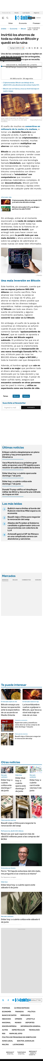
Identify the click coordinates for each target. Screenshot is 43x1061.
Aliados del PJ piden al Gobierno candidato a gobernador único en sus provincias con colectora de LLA (24, 527)
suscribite (32, 17)
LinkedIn (19, 1000)
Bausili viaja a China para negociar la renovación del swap (24, 518)
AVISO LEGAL (7, 1041)
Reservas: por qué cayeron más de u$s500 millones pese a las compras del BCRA (20, 836)
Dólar (11, 23)
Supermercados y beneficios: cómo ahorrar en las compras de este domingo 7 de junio (27, 725)
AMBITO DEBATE (33, 1053)
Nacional (6, 1023)
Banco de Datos (9, 1015)
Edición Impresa (9, 1026)
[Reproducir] (21, 63)
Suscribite (31, 407)
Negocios (36, 13)
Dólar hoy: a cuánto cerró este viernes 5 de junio (36, 785)
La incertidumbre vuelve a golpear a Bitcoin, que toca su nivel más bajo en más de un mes (32, 709)
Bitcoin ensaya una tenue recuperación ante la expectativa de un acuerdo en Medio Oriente (10, 709)
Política (31, 1012)
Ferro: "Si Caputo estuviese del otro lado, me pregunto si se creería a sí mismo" (21, 872)
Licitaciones (18, 1044)
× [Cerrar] (19, 59)
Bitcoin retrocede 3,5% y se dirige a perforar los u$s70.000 (25, 208)
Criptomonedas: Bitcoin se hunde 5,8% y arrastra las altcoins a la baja (27, 201)
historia (26, 396)
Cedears (38, 580)
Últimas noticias (21, 1008)
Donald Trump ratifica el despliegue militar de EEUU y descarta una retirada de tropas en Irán (21, 492)
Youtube (24, 1000)
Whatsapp (30, 1000)
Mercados (25, 1015)
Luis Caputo (26, 13)
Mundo (18, 1023)
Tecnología (34, 1030)
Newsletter (35, 1000)
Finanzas (36, 23)
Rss (3, 1033)
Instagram (13, 1000)
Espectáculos (18, 1030)
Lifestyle (30, 1019)
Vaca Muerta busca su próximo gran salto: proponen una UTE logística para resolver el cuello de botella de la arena (21, 465)
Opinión (18, 1019)
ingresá (38, 17)
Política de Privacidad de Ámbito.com (19, 1037)
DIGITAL (10, 1053)
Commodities (26, 580)
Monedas (5, 580)
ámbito (3, 29)
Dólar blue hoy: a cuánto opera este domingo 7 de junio (19, 474)
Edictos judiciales (25, 1041)
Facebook (8, 1000)
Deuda (16, 13)
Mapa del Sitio (15, 1033)
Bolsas (15, 580)
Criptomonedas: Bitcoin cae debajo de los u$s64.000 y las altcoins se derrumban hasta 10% (21, 84)
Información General (31, 1026)
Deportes (29, 1023)
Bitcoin (23, 29)
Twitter (3, 1000)
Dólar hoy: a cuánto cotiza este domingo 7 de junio (17, 482)
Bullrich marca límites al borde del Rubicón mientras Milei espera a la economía (24, 511)
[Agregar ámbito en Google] (16, 48)
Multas (5, 1044)
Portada (6, 1008)
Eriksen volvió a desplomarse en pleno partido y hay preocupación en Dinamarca (20, 454)
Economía (23, 23)
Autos (5, 1030)
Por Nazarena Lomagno (8, 877)
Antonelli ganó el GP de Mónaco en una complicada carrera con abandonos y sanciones (23, 536)
